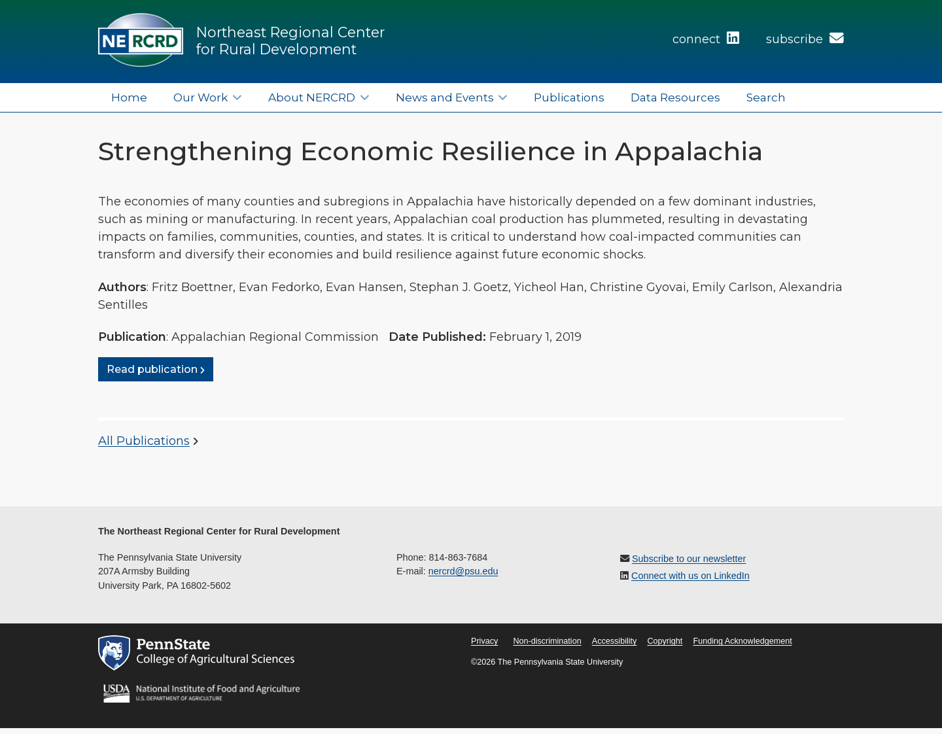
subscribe (805, 39)
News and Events (445, 97)
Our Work (200, 97)
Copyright (664, 641)
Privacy (484, 641)
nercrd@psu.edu (463, 571)
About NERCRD (311, 97)
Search (766, 97)
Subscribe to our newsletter (689, 558)
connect (705, 39)
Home (129, 97)
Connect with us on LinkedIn (690, 575)
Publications (569, 97)
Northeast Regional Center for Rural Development (290, 41)
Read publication (152, 369)
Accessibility (614, 641)
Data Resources (675, 97)
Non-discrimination (547, 641)
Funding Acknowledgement (742, 641)
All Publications (144, 441)
